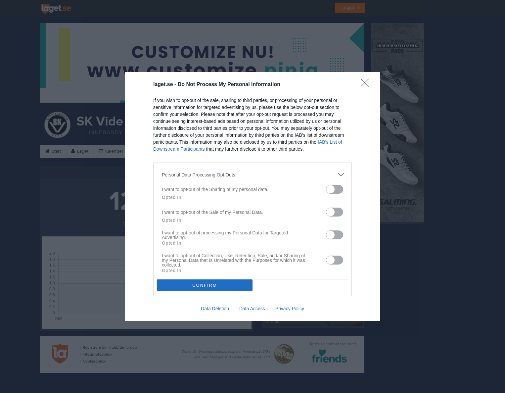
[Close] (367, 84)
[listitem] (252, 174)
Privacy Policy (289, 308)
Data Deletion (215, 308)
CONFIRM (204, 285)
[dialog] (252, 196)
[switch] (334, 189)
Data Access (252, 308)
